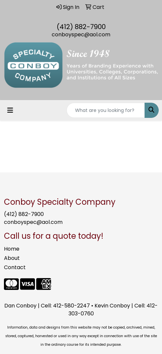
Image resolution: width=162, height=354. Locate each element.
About (12, 258)
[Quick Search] (106, 110)
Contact (15, 267)
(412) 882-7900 (81, 26)
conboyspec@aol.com (81, 34)
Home (11, 249)
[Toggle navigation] (10, 110)
